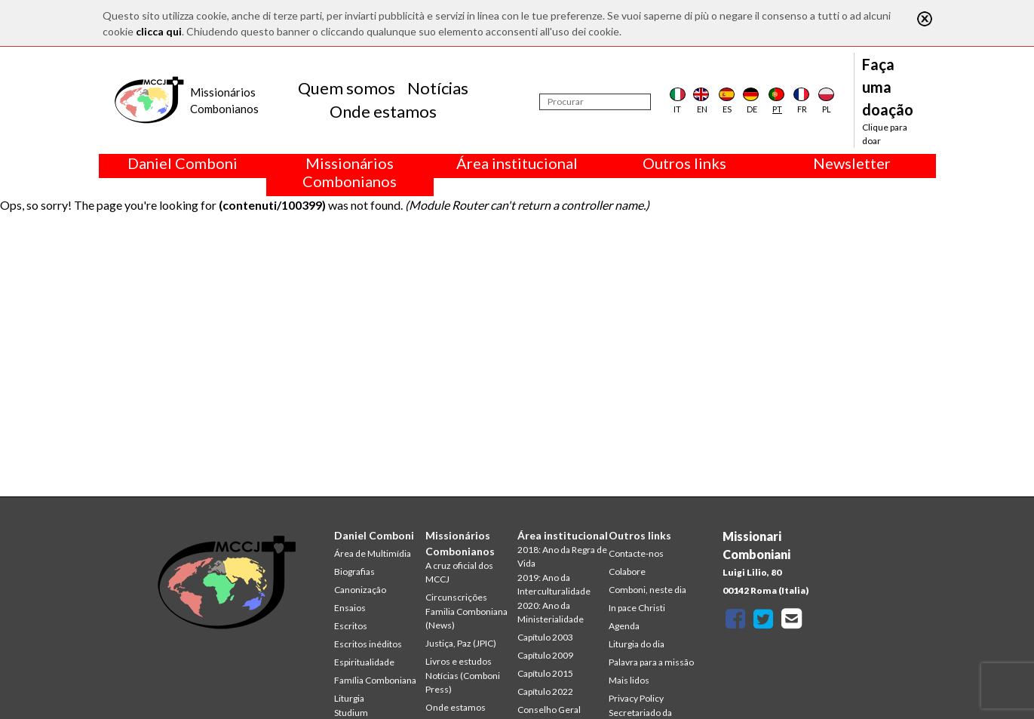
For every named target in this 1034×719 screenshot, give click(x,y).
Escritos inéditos (368, 644)
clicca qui (159, 31)
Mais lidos (629, 680)
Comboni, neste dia (647, 589)
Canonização (360, 589)
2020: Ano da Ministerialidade (550, 612)
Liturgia (349, 698)
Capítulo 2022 (545, 691)
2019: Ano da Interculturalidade (554, 584)
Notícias (437, 88)
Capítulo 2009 (545, 655)
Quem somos (346, 88)
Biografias (354, 571)
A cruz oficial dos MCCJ (459, 572)
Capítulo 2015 (545, 673)
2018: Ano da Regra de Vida (562, 556)
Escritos (350, 625)
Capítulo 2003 (545, 637)
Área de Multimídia (372, 553)
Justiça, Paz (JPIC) (460, 643)
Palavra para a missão (651, 662)
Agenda (624, 625)
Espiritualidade (364, 662)
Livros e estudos (458, 661)
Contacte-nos (636, 553)
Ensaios (350, 607)
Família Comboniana (375, 680)
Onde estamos (383, 111)
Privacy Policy (636, 698)
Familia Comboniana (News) (466, 618)
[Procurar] (595, 102)
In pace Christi (637, 607)
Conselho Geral (549, 709)
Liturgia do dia (636, 644)
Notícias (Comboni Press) (462, 682)
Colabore (627, 571)
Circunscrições (456, 597)
